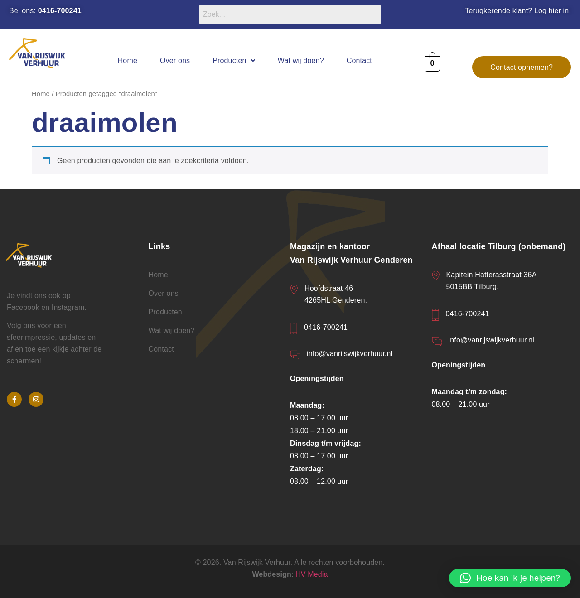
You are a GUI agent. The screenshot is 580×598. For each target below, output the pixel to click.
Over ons (175, 60)
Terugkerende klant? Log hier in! (518, 10)
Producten (234, 60)
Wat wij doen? (301, 60)
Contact (359, 60)
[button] (233, 60)
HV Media (311, 574)
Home (127, 60)
